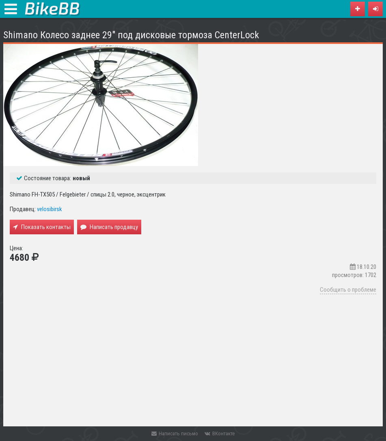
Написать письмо (174, 433)
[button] (375, 9)
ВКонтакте (220, 433)
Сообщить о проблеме (348, 289)
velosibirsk (49, 209)
